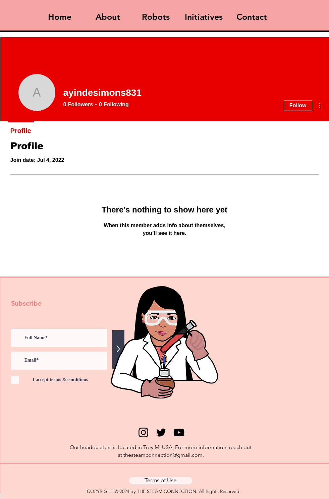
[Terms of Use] (160, 480)
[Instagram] (143, 432)
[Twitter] (161, 432)
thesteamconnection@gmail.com (163, 455)
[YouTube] (178, 432)
